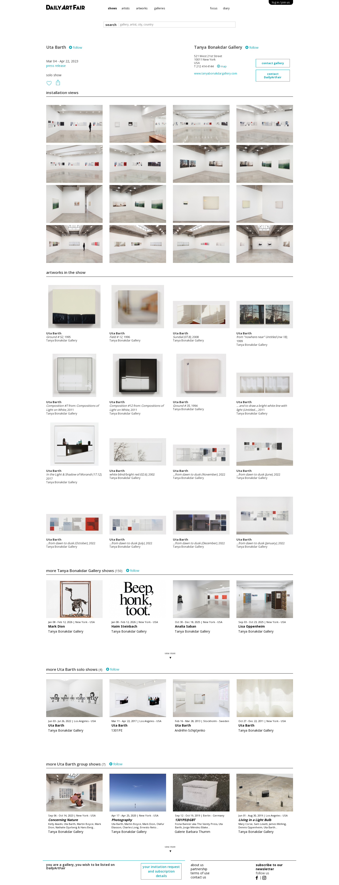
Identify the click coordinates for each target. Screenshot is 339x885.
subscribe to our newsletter (269, 867)
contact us (198, 877)
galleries (159, 8)
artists (125, 8)
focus (213, 8)
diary (226, 8)
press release (56, 66)
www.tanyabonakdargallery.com (215, 73)
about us (197, 865)
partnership (199, 869)
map (222, 66)
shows (112, 8)
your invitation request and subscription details (161, 871)
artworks (141, 8)
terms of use (200, 873)
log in (281, 2)
